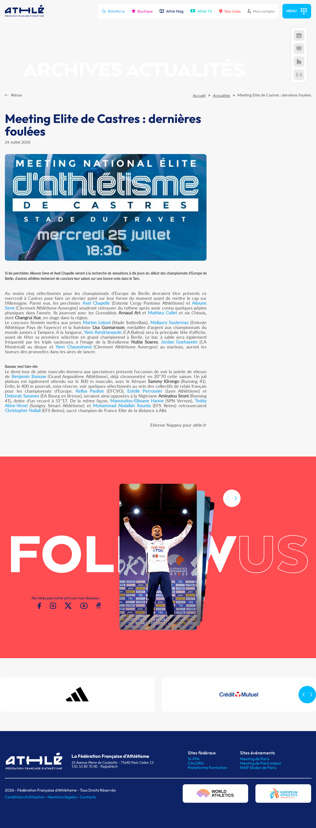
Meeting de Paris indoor (260, 763)
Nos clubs (230, 11)
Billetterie (113, 11)
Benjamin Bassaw (28, 376)
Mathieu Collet (162, 312)
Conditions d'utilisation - (26, 796)
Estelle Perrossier (145, 391)
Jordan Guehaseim (179, 342)
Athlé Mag (171, 11)
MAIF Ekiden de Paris (258, 767)
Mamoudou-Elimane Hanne (137, 400)
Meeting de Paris (254, 758)
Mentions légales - (64, 796)
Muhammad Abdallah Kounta (122, 405)
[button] (235, 504)
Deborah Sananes (22, 395)
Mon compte (261, 11)
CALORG (196, 763)
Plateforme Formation (207, 767)
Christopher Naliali (23, 410)
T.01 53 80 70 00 (84, 766)
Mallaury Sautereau (169, 322)
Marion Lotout (96, 322)
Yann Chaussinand (73, 346)
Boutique (142, 11)
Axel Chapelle (96, 303)
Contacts (88, 796)
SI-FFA (193, 758)
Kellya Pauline (90, 391)
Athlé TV (201, 11)
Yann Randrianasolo (103, 332)
